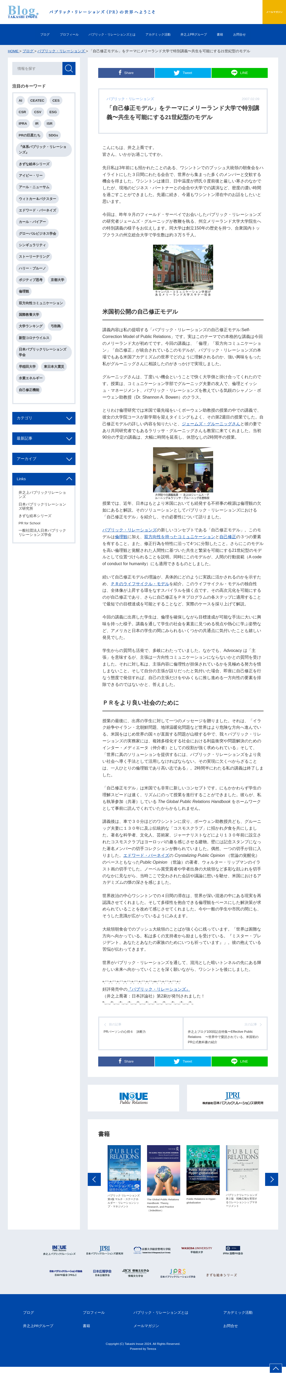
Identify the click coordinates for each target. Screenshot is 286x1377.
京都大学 (59, 293)
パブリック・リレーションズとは (104, 34)
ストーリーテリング (35, 268)
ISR (52, 126)
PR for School (30, 546)
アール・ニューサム (35, 194)
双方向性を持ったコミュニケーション (179, 536)
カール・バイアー (33, 231)
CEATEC (39, 102)
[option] (124, 1186)
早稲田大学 (28, 385)
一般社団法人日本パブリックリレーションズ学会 (43, 556)
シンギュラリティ (33, 255)
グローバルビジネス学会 (38, 243)
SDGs (55, 139)
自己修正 (227, 536)
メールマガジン (262, 12)
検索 (68, 69)
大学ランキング (32, 342)
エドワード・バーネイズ (146, 855)
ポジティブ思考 (32, 293)
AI (21, 102)
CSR (23, 114)
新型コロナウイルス (35, 355)
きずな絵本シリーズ (35, 169)
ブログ (19, 34)
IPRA (24, 126)
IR (38, 126)
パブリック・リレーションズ (129, 529)
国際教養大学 (30, 330)
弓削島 (57, 342)
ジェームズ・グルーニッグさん (211, 423)
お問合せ (264, 34)
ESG (56, 114)
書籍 (238, 34)
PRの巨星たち (31, 139)
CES (58, 102)
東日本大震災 (56, 385)
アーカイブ (28, 480)
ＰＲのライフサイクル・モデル (140, 583)
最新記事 (26, 459)
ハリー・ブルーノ (33, 280)
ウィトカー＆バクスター (38, 206)
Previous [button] (94, 1189)
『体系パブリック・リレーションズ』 (43, 153)
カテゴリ (26, 439)
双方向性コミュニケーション (42, 317)
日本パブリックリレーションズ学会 (43, 369)
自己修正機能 (30, 409)
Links (23, 501)
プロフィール (51, 34)
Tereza (151, 1358)
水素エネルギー (32, 397)
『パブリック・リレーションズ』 (158, 989)
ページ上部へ (276, 1368)
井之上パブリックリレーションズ (43, 518)
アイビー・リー (32, 181)
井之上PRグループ (205, 34)
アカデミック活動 (160, 34)
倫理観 (121, 536)
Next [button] (271, 1189)
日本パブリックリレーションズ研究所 (43, 529)
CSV (39, 114)
